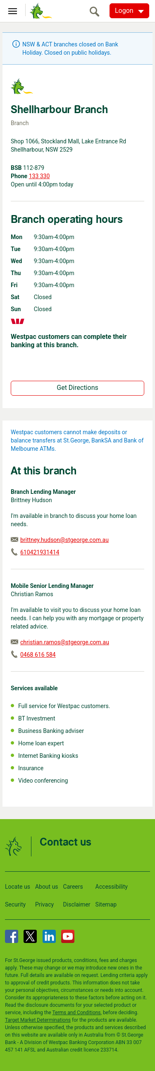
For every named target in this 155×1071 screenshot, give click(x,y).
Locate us (17, 886)
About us (46, 886)
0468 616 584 (38, 654)
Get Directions (77, 388)
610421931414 (39, 552)
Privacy (44, 904)
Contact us (65, 842)
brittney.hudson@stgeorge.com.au (64, 540)
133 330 (39, 176)
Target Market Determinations (38, 1020)
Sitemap (106, 904)
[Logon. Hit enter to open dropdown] (129, 10)
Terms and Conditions (76, 1012)
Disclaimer (77, 904)
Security (15, 904)
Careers (73, 886)
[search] (97, 11)
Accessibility (111, 886)
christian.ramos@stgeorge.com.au (64, 642)
